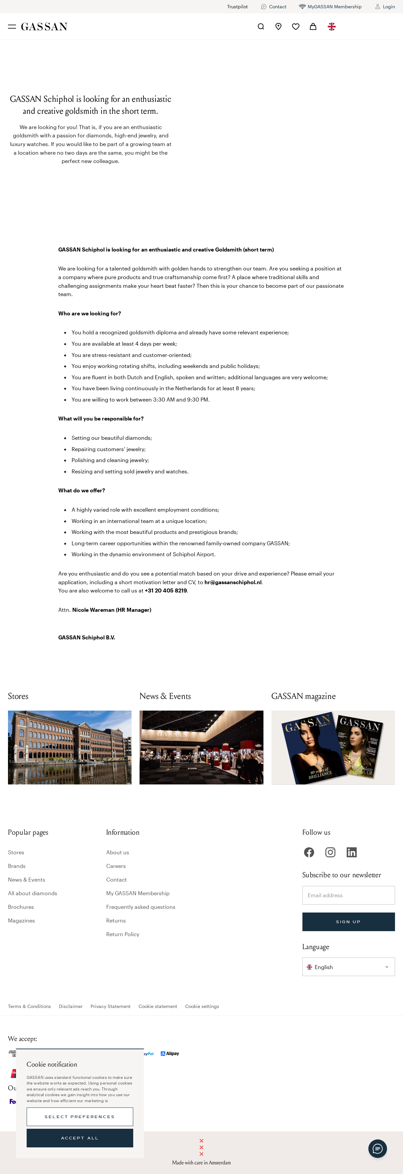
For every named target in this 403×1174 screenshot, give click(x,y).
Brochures (21, 907)
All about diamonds (32, 893)
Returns (116, 920)
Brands (17, 866)
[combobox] (332, 26)
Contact (116, 879)
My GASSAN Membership (138, 893)
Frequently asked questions (141, 907)
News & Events (26, 879)
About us (117, 852)
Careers (116, 866)
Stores (16, 852)
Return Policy (122, 934)
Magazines (21, 920)
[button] (332, 26)
